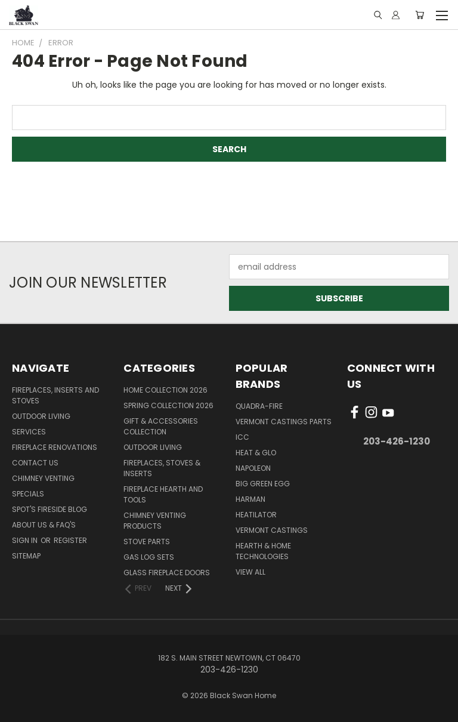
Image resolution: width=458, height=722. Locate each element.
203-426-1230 (396, 441)
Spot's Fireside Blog (49, 509)
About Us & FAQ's (44, 525)
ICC (242, 437)
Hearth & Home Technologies (263, 551)
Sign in (25, 540)
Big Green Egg (263, 484)
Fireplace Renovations (54, 447)
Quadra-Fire (259, 406)
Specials (28, 494)
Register (70, 540)
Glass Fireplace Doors (166, 572)
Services (29, 432)
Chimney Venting (43, 478)
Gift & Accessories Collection (160, 426)
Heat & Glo (256, 453)
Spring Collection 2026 (168, 405)
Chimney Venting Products (154, 520)
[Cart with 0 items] (419, 15)
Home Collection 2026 (165, 390)
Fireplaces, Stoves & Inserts (161, 468)
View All (250, 572)
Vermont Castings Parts (284, 421)
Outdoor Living (41, 416)
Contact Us (35, 463)
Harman (250, 499)
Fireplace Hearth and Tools (163, 494)
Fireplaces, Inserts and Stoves (55, 395)
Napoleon (253, 468)
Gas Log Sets (148, 557)
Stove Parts (146, 541)
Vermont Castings (272, 530)
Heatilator (256, 515)
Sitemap (26, 556)
